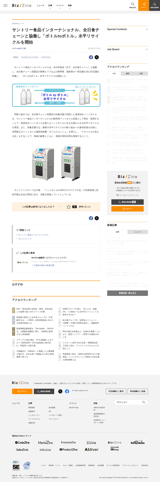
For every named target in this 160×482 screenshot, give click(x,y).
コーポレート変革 (55, 415)
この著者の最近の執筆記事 (43, 265)
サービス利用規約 (113, 465)
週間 (127, 74)
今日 (114, 74)
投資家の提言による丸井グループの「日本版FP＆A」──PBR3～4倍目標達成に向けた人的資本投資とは (35, 320)
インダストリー (34, 415)
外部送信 (144, 465)
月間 (141, 74)
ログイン (127, 208)
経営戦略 (52, 408)
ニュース (40, 5)
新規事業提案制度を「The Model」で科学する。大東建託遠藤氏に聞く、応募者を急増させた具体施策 (35, 331)
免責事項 (91, 465)
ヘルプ (43, 465)
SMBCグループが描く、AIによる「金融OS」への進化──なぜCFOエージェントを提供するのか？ (81, 312)
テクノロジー (54, 419)
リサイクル (46, 57)
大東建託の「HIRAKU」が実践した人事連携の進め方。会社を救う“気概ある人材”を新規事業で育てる (35, 354)
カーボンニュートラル (30, 57)
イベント (60, 5)
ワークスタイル (34, 419)
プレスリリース (25, 239)
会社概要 (100, 465)
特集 (70, 5)
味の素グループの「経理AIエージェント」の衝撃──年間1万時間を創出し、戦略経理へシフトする (81, 323)
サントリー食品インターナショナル (33, 235)
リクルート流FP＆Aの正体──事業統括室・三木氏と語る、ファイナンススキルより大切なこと (81, 345)
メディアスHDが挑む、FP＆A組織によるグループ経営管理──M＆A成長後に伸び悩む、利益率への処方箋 (34, 343)
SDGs (15, 57)
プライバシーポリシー (130, 465)
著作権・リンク (54, 465)
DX (50, 411)
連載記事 (31, 423)
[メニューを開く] (5, 5)
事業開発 (31, 408)
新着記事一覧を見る (127, 293)
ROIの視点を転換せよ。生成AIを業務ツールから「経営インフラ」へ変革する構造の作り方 (81, 334)
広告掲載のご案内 (116, 391)
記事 (50, 5)
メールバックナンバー (127, 195)
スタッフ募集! (68, 465)
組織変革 (31, 411)
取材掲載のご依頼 (137, 391)
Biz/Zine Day (73, 408)
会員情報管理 (80, 465)
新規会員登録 (127, 202)
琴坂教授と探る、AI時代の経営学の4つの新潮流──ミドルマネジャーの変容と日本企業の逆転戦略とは (81, 357)
